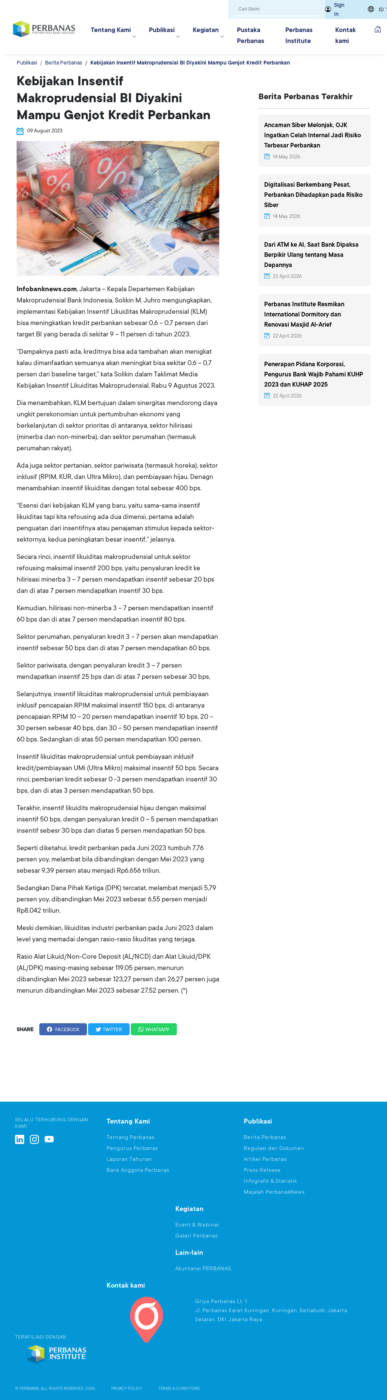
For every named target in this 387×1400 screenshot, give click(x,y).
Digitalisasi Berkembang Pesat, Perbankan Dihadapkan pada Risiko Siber (313, 195)
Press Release (262, 1170)
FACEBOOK (63, 1029)
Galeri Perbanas (196, 1236)
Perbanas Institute (299, 35)
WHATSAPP (153, 1029)
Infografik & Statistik (270, 1181)
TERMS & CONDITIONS (179, 1388)
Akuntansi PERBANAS (203, 1268)
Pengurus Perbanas (132, 1148)
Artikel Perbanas (265, 1159)
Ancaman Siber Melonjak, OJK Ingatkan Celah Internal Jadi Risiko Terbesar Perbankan (312, 135)
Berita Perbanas (63, 63)
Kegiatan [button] (206, 30)
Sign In (339, 9)
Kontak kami (345, 35)
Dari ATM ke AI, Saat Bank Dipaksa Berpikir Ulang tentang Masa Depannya (311, 255)
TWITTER (109, 1029)
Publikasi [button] (162, 30)
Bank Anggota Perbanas (138, 1170)
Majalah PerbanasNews (274, 1192)
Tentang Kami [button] (111, 30)
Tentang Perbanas (131, 1137)
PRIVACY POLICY (126, 1388)
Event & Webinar (197, 1225)
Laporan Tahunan (129, 1159)
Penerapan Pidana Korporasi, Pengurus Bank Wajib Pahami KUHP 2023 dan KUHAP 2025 (313, 374)
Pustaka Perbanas (250, 35)
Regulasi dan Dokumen (274, 1148)
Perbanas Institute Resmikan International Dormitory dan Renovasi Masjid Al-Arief (304, 314)
